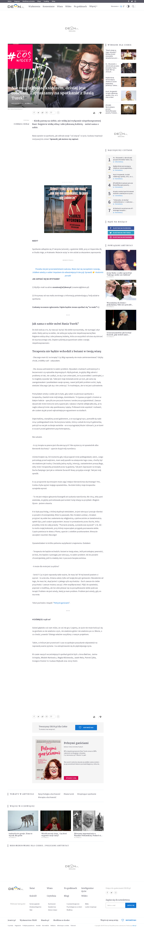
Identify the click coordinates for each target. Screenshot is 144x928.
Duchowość (52, 904)
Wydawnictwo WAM (28, 920)
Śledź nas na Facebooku (120, 228)
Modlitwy (70, 910)
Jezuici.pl (12, 920)
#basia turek (69, 794)
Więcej (92, 6)
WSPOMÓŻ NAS (129, 920)
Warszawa (114, 6)
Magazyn (17, 1)
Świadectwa (52, 907)
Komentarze (49, 6)
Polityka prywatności (28, 925)
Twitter (132, 1)
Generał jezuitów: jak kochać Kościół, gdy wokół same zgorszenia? (119, 335)
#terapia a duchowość (47, 797)
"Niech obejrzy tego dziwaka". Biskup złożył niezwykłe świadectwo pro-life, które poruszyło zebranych (112, 57)
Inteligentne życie (87, 889)
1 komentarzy (118, 195)
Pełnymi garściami (61, 603)
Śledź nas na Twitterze (120, 233)
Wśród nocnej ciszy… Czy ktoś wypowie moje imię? (54, 835)
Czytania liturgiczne (73, 904)
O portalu (10, 925)
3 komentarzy (118, 204)
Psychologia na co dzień (74, 907)
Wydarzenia (34, 6)
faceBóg (46, 1)
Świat (32, 888)
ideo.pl (134, 925)
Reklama (53, 925)
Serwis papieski (34, 904)
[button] (128, 6)
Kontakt (38, 925)
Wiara (60, 6)
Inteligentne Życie (17, 103)
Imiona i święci (52, 910)
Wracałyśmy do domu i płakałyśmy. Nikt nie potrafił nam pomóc (119, 305)
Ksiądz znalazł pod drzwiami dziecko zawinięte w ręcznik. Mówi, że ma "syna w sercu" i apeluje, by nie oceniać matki (123, 194)
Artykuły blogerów (35, 907)
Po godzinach (80, 6)
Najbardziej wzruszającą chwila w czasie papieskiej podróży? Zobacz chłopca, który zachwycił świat (112, 83)
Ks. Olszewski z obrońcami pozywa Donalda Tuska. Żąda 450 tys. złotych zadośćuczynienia (112, 69)
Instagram (135, 1)
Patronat (73, 925)
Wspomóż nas (86, 727)
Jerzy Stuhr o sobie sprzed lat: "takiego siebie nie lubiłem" (119, 274)
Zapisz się (130, 905)
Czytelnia (51, 896)
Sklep (53, 1)
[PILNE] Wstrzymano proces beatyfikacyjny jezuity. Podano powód (111, 110)
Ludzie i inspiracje (90, 907)
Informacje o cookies (63, 925)
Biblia (9, 1)
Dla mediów (45, 925)
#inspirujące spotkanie (86, 794)
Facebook (128, 1)
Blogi (39, 1)
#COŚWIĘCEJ (29, 103)
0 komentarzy (118, 170)
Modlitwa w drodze (29, 1)
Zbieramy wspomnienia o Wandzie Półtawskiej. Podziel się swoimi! (88, 836)
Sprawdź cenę (71, 778)
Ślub (31, 910)
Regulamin (18, 925)
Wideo (68, 6)
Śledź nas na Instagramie (121, 237)
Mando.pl (45, 920)
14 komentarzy (118, 162)
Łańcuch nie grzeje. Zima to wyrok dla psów (20, 835)
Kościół (33, 896)
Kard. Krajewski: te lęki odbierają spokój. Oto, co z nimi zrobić (112, 94)
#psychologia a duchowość (49, 794)
